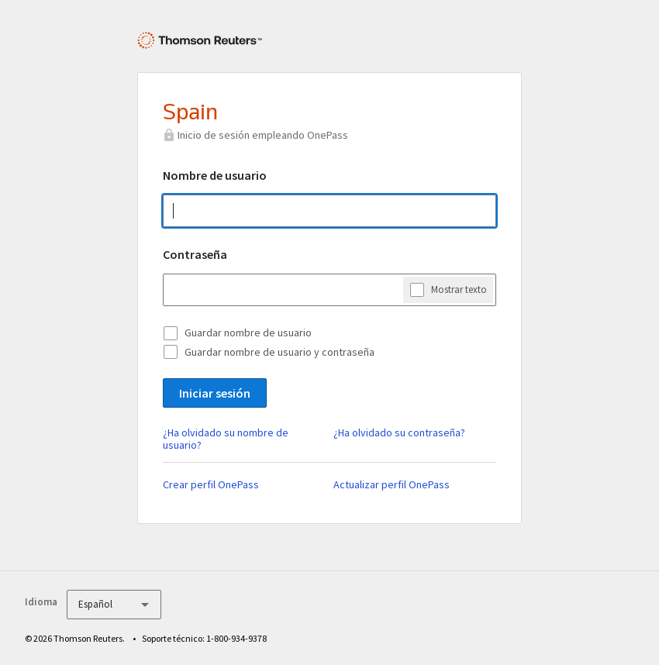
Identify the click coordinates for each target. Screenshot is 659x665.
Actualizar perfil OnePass (391, 484)
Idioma (41, 601)
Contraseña (195, 254)
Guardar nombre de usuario (248, 332)
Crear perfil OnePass (211, 484)
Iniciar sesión (214, 393)
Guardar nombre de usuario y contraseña (279, 352)
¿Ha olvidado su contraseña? (399, 432)
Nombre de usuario (215, 175)
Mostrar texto (459, 289)
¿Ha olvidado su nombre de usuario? (225, 439)
